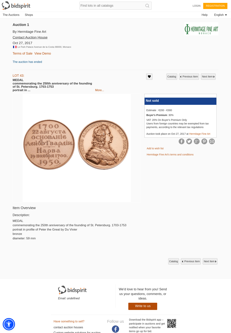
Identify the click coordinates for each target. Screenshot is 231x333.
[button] (9, 324)
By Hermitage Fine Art (29, 31)
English (220, 14)
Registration (215, 5)
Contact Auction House (30, 37)
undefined (73, 298)
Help (205, 14)
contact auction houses (68, 327)
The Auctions (11, 14)
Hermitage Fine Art (199, 133)
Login (197, 5)
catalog (171, 76)
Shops (29, 14)
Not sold (152, 100)
